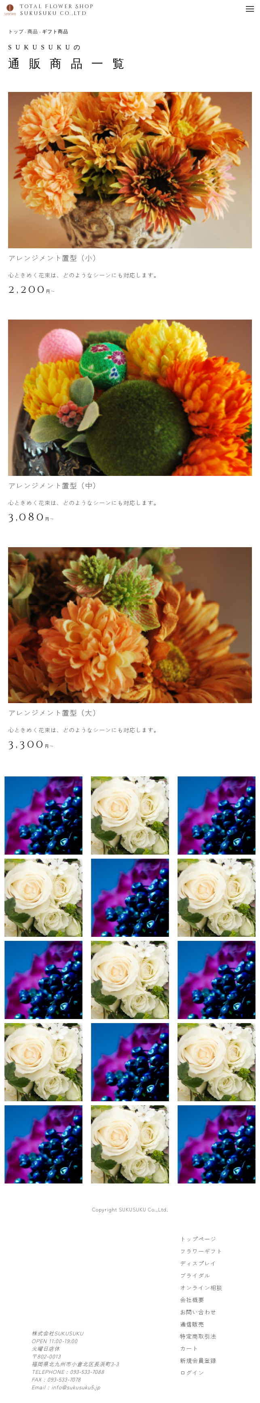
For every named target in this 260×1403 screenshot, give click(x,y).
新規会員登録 (198, 1360)
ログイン (192, 1373)
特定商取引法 (198, 1336)
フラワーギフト (201, 1251)
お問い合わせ (198, 1312)
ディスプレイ (198, 1263)
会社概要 (192, 1300)
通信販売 (192, 1324)
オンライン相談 (201, 1288)
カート (189, 1348)
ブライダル (195, 1275)
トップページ (198, 1239)
